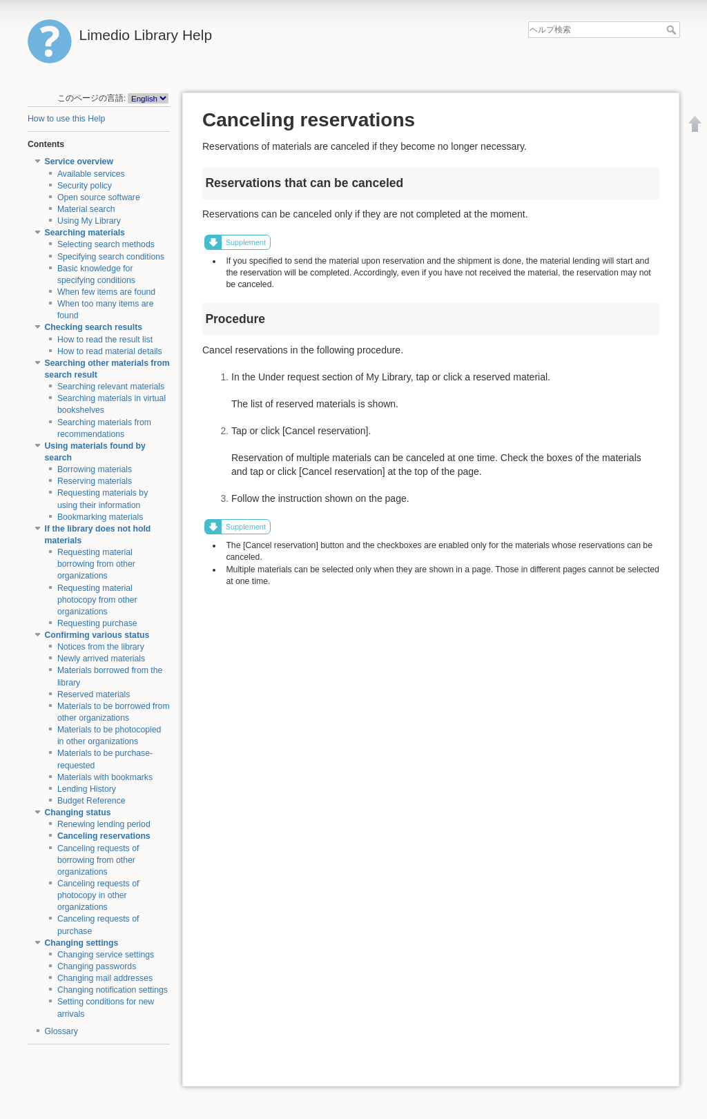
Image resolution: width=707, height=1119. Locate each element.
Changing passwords (96, 966)
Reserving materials (94, 481)
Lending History (86, 789)
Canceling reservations (104, 836)
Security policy (84, 186)
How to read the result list (105, 339)
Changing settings (82, 943)
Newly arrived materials (101, 658)
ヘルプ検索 (672, 30)
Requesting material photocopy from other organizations (97, 599)
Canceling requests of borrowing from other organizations (98, 860)
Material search (86, 209)
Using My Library (89, 221)
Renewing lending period (104, 824)
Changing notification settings (112, 990)
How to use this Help (66, 119)
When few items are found (106, 292)
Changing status (78, 812)
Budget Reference (91, 801)
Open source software (98, 197)
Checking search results (94, 327)
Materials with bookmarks (105, 777)
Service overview (79, 161)
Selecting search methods (106, 244)
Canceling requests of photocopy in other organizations (98, 895)
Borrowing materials (94, 469)
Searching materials (85, 232)
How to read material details (109, 351)
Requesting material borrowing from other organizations (96, 564)
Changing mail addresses (105, 978)
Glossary (61, 1031)
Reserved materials (93, 694)
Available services (91, 174)
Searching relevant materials (110, 386)
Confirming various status (97, 635)
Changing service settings (105, 955)
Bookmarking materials (100, 517)
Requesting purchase (97, 623)
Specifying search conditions (110, 257)
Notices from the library (100, 647)
